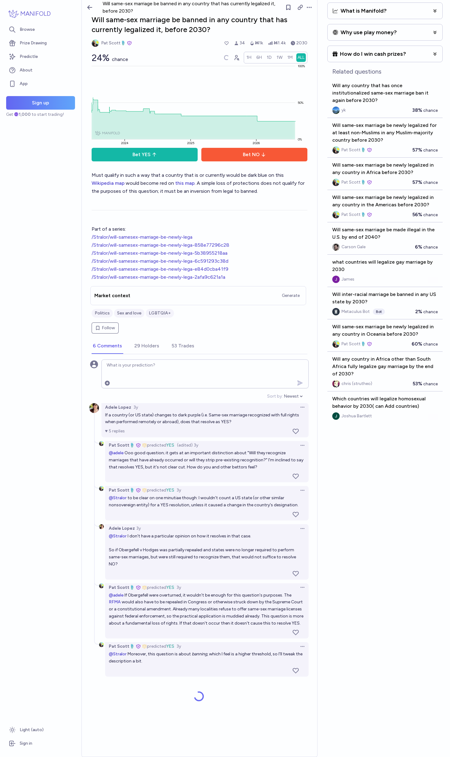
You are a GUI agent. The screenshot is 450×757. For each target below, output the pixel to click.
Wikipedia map (108, 183)
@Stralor (118, 497)
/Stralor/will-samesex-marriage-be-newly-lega (142, 237)
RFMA (115, 602)
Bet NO (254, 154)
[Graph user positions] (236, 58)
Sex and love (129, 313)
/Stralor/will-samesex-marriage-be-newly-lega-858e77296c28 (160, 245)
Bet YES (144, 154)
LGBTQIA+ (160, 313)
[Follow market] (288, 7)
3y (135, 407)
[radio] (249, 57)
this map (185, 183)
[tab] (107, 346)
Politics (102, 313)
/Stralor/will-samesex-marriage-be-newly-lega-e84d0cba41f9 (160, 269)
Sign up (40, 103)
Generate (291, 295)
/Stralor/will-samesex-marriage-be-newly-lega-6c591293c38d (160, 261)
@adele (116, 452)
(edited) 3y (187, 445)
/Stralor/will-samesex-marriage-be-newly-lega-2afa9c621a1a (158, 277)
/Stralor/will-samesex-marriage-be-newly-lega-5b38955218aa (159, 253)
